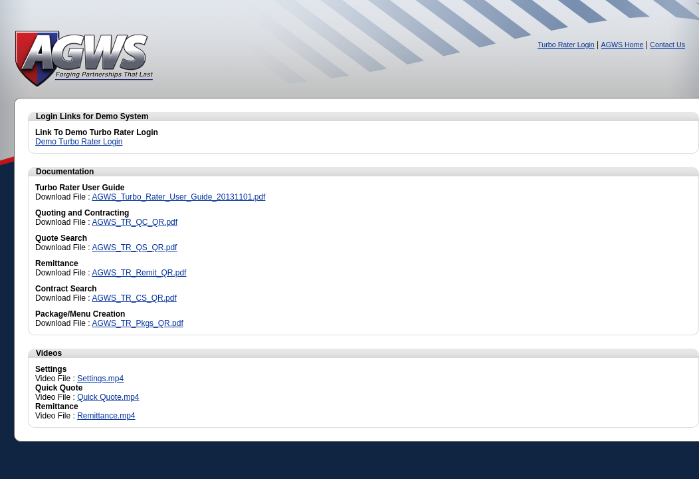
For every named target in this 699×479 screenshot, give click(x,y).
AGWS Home (622, 45)
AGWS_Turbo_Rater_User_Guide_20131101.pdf (178, 197)
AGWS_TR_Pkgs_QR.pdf (137, 323)
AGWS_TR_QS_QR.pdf (134, 247)
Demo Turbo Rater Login (78, 141)
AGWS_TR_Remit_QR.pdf (139, 272)
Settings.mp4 (100, 378)
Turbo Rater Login (566, 45)
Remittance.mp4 (106, 415)
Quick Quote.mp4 (108, 397)
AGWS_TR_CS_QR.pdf (134, 298)
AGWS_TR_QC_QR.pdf (134, 222)
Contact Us (667, 45)
